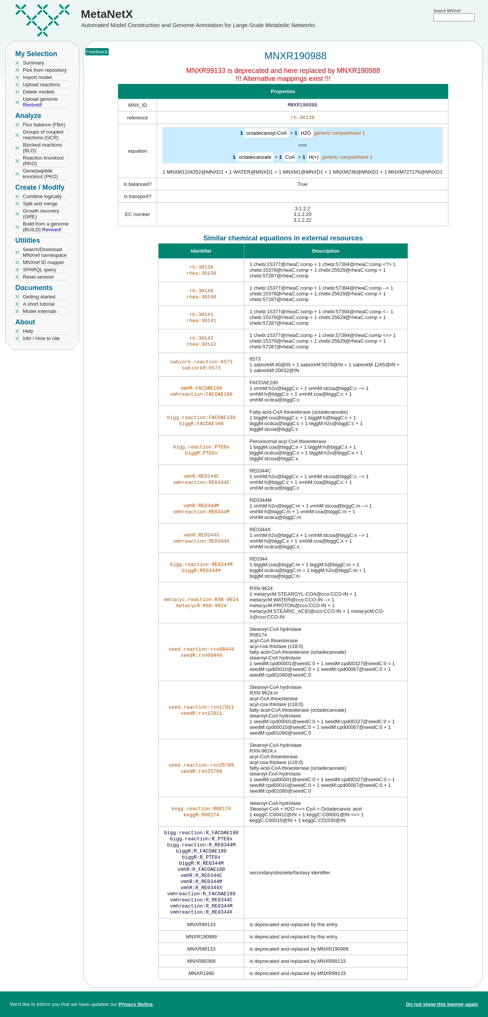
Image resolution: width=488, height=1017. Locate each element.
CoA (290, 158)
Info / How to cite (41, 338)
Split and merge (40, 203)
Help (28, 331)
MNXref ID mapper (43, 262)
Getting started (39, 297)
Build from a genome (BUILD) (46, 226)
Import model (37, 77)
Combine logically (42, 196)
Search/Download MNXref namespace (45, 252)
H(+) (314, 158)
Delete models (39, 92)
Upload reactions (41, 84)
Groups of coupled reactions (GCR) (43, 134)
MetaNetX (107, 14)
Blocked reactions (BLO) (42, 147)
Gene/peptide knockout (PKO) (40, 173)
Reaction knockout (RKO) (43, 160)
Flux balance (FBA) (44, 124)
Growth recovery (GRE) (41, 213)
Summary (33, 63)
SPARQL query (39, 269)
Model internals (39, 311)
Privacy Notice (136, 1004)
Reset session (38, 277)
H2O (306, 134)
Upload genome (40, 102)
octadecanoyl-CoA (266, 134)
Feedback (97, 52)
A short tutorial (39, 304)
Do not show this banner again (442, 1004)
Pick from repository (45, 70)
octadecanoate (255, 158)
